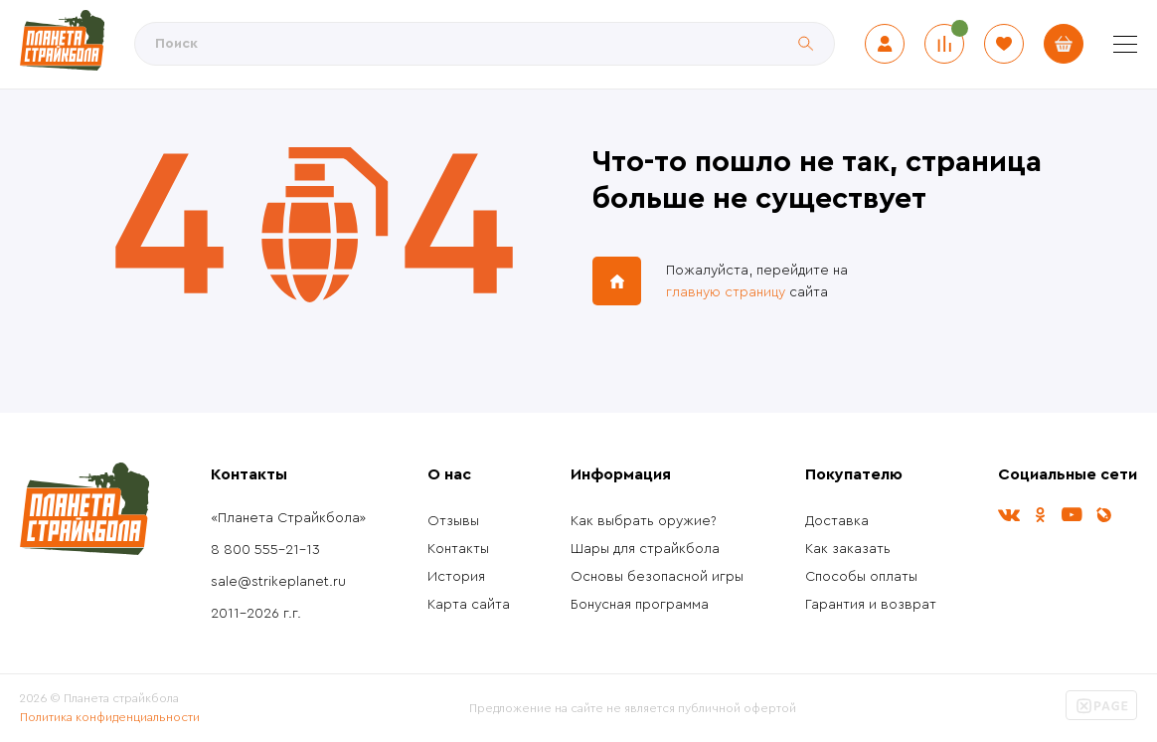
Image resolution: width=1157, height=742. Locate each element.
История (456, 577)
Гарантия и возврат (870, 605)
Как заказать (848, 549)
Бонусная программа (640, 605)
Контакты (458, 549)
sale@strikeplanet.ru (278, 582)
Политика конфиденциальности (110, 717)
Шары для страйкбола (645, 549)
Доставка (837, 521)
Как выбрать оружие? (644, 521)
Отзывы (453, 521)
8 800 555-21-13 (265, 550)
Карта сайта (468, 605)
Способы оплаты (861, 577)
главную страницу (725, 292)
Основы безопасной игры (657, 577)
